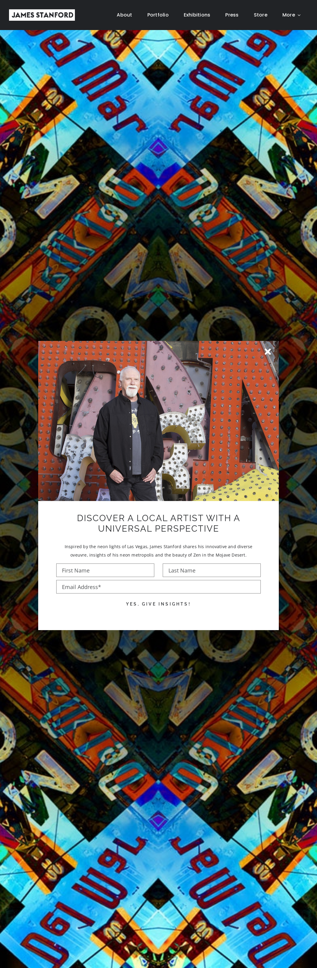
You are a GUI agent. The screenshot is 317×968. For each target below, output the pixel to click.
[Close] (268, 342)
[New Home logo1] (42, 11)
